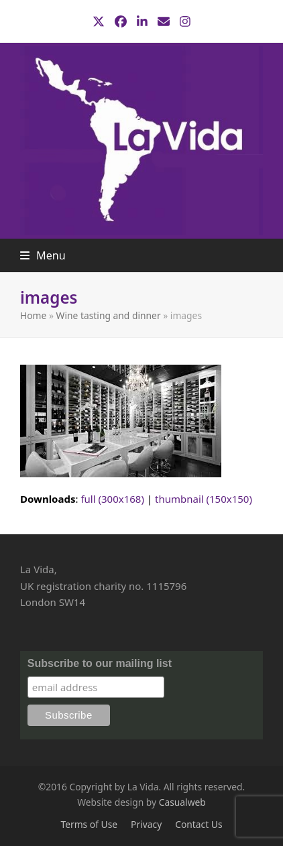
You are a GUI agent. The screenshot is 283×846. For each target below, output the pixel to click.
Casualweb (182, 802)
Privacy (146, 824)
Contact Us (198, 824)
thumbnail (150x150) (203, 498)
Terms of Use (88, 824)
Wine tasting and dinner (108, 315)
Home (33, 315)
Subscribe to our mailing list (99, 663)
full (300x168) (112, 498)
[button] (43, 255)
